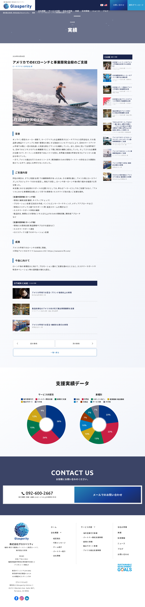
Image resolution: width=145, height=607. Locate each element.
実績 (77, 11)
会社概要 (42, 11)
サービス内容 (54, 11)
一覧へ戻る (55, 352)
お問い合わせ (123, 554)
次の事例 (76, 343)
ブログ (106, 11)
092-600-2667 (39, 493)
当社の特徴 (67, 11)
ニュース (96, 11)
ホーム (54, 527)
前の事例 (33, 343)
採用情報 (85, 11)
